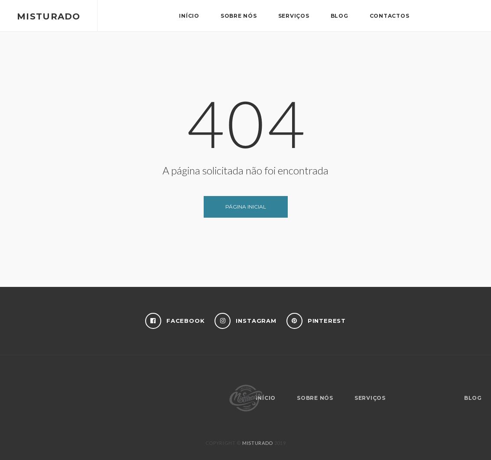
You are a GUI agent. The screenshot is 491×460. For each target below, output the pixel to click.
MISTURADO (257, 443)
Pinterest (316, 321)
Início (189, 16)
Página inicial (245, 206)
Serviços (293, 16)
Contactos (390, 16)
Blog (339, 16)
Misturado (49, 16)
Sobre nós (239, 16)
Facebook (175, 321)
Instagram (245, 321)
